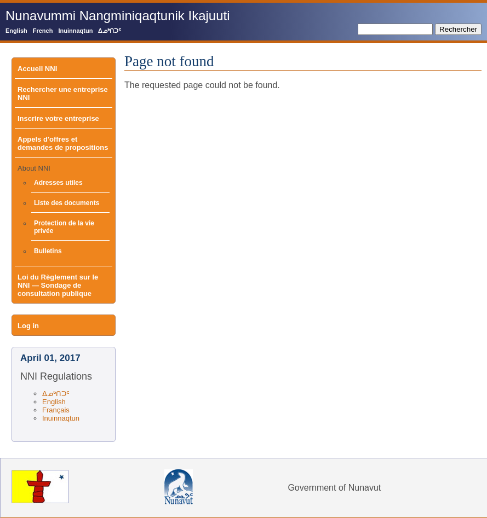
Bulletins (48, 251)
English (16, 30)
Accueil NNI (37, 69)
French (43, 30)
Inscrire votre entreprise (58, 118)
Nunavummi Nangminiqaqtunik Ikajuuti (117, 15)
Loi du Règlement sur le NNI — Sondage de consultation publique (58, 285)
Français (56, 410)
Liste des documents (66, 203)
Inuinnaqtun (75, 30)
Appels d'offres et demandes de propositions (63, 143)
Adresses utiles (58, 183)
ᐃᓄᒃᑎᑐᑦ (109, 30)
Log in (28, 326)
